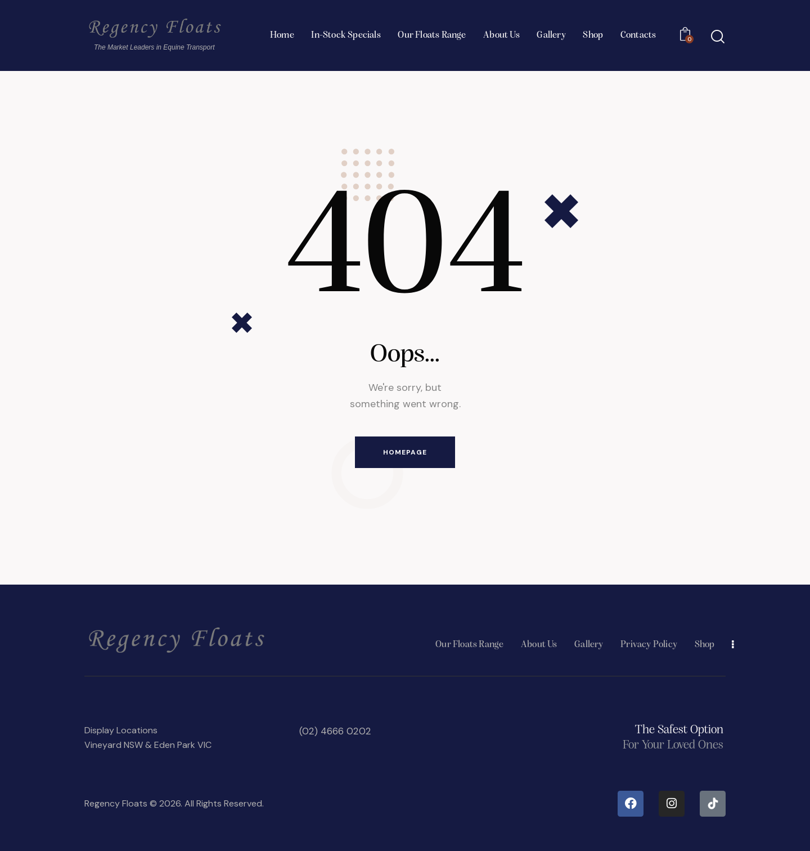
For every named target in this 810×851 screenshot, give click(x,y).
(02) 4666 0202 (334, 731)
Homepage (405, 452)
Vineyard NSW (113, 745)
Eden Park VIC (183, 745)
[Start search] (718, 37)
